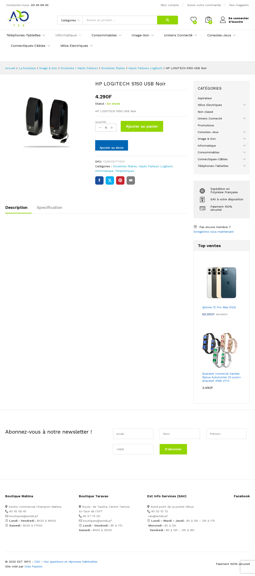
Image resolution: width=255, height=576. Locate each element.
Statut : (100, 103)
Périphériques (124, 171)
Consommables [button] (104, 35)
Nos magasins (239, 5)
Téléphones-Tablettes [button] (23, 35)
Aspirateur (205, 98)
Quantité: (100, 122)
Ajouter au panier (142, 126)
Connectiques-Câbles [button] (28, 45)
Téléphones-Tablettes (213, 165)
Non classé (205, 111)
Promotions (206, 125)
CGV (37, 561)
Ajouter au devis (112, 147)
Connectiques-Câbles (213, 159)
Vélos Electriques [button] (74, 45)
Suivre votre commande (204, 5)
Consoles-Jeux (208, 132)
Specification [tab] (49, 207)
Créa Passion (33, 566)
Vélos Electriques (210, 105)
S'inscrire (235, 21)
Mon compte (170, 5)
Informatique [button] (66, 35)
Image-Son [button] (140, 35)
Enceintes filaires (125, 166)
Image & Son (207, 138)
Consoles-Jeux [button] (219, 35)
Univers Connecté (210, 118)
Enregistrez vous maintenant (213, 231)
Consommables (208, 152)
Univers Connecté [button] (178, 35)
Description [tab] (16, 207)
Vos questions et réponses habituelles (70, 561)
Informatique (104, 171)
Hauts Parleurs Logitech (156, 166)
